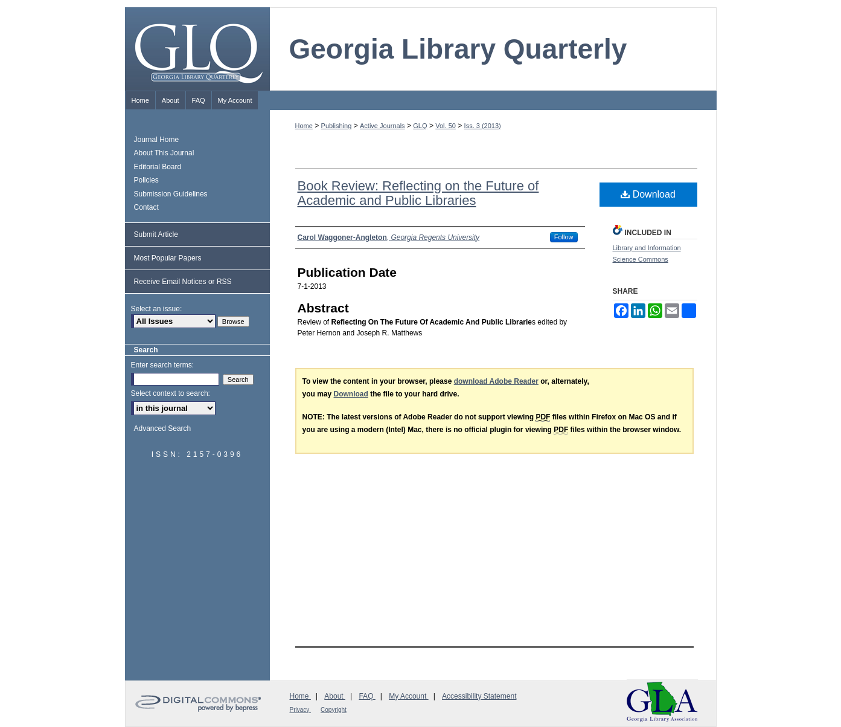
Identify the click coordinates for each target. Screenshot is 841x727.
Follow (564, 237)
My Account (408, 696)
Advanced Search (162, 428)
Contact (146, 207)
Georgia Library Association (662, 702)
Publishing (336, 125)
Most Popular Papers (168, 258)
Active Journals (382, 125)
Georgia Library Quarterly (458, 49)
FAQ (367, 696)
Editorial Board (158, 167)
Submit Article (156, 234)
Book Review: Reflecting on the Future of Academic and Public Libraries (418, 193)
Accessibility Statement (479, 696)
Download (648, 194)
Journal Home (156, 139)
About (334, 696)
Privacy (301, 709)
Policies (146, 180)
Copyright (334, 709)
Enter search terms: (162, 365)
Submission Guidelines (171, 194)
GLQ (420, 125)
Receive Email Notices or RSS (183, 281)
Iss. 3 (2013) (482, 125)
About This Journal (164, 153)
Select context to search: (170, 393)
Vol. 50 (445, 125)
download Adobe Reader (496, 381)
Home (304, 125)
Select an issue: (156, 309)
